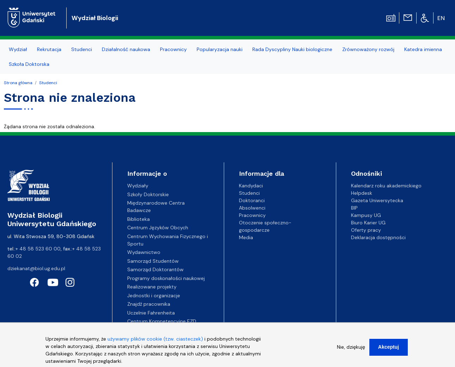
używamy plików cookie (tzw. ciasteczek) (155, 341)
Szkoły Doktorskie (148, 194)
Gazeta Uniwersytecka (377, 200)
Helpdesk (361, 193)
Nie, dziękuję (351, 349)
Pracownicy (173, 49)
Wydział (18, 49)
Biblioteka (138, 219)
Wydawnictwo (143, 252)
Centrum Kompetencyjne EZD (161, 321)
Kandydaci (251, 185)
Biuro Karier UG (368, 222)
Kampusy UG (366, 215)
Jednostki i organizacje (153, 295)
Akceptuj (388, 349)
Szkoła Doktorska (29, 64)
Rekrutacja (49, 49)
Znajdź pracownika (148, 304)
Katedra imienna (423, 49)
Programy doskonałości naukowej (166, 278)
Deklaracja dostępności (378, 237)
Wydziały (137, 185)
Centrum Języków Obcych (157, 227)
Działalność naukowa (126, 49)
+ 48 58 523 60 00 (38, 248)
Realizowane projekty (152, 287)
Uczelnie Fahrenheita (151, 313)
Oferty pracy (366, 230)
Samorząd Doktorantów (155, 269)
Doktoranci (252, 200)
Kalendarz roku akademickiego (386, 185)
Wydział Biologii (95, 18)
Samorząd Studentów (153, 261)
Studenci (81, 49)
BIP (354, 208)
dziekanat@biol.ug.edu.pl (36, 268)
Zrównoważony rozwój (368, 49)
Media (246, 237)
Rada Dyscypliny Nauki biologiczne (292, 49)
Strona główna (18, 83)
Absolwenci (252, 208)
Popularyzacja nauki (219, 49)
